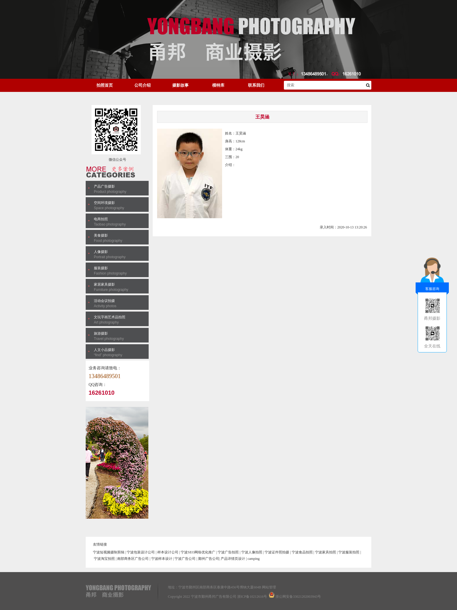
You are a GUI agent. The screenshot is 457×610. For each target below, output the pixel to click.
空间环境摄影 (104, 203)
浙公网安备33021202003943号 (298, 597)
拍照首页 (104, 85)
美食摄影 (101, 235)
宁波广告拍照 (228, 552)
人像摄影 (101, 252)
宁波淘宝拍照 (104, 559)
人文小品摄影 (104, 350)
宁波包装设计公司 (141, 552)
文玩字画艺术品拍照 (109, 317)
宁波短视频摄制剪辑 (108, 552)
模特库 (218, 85)
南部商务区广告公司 (133, 559)
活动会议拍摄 (104, 301)
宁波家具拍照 (325, 552)
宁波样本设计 (161, 559)
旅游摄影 (101, 333)
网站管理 (269, 587)
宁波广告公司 (185, 559)
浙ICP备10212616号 (252, 597)
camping (253, 559)
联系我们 (256, 85)
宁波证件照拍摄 (277, 552)
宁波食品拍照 (302, 552)
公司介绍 (142, 85)
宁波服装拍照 (348, 552)
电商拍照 (101, 219)
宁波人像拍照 (251, 552)
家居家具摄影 (104, 284)
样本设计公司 (167, 552)
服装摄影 (101, 268)
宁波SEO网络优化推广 (198, 552)
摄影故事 (180, 85)
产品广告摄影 (104, 186)
